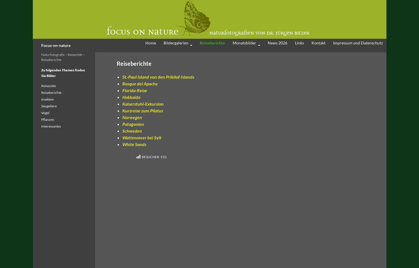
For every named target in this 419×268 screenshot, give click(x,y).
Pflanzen (47, 119)
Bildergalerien (176, 42)
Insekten (47, 99)
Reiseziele (48, 86)
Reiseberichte (212, 42)
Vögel (45, 113)
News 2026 (277, 42)
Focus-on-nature (55, 45)
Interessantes (51, 126)
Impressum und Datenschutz (358, 42)
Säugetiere (49, 106)
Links (299, 42)
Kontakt (319, 42)
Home (150, 42)
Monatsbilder (244, 42)
